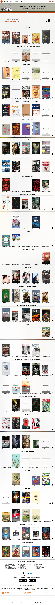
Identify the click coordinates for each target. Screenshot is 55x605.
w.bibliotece (29, 588)
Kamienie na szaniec (7, 566)
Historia (11, 1)
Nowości (6, 1)
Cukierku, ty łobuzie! (23, 568)
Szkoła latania (22, 565)
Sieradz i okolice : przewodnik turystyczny (10, 565)
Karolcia (37, 565)
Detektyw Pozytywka (39, 564)
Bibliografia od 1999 (34, 14)
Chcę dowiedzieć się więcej (22, 603)
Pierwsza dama (22, 567)
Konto (21, 1)
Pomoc (16, 1)
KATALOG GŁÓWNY (6, 14)
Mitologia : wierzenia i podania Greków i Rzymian (11, 564)
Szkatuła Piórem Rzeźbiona (48, 14)
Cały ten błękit (38, 568)
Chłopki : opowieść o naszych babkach (25, 564)
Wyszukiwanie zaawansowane (10, 21)
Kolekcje (17, 21)
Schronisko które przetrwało (40, 567)
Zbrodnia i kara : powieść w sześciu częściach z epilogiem (13, 568)
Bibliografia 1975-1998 (20, 14)
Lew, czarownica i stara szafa (24, 566)
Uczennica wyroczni (38, 566)
